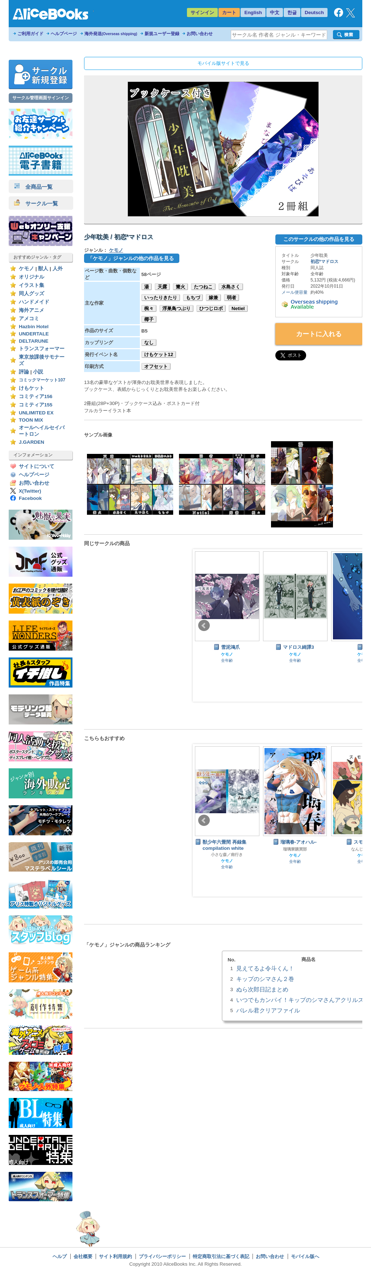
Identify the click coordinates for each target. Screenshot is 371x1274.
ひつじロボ (211, 308)
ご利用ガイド (30, 33)
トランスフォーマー (41, 348)
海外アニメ (31, 310)
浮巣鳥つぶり (176, 308)
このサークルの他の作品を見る (318, 239)
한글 (292, 12)
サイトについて (36, 466)
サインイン (202, 12)
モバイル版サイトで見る (223, 63)
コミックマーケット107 (42, 380)
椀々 (149, 308)
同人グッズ (31, 293)
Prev (204, 625)
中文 (274, 12)
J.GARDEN (31, 442)
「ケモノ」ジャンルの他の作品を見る (131, 258)
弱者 (231, 297)
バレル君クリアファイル (268, 1010)
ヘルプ (60, 1256)
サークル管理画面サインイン (40, 97)
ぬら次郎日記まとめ (262, 989)
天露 (162, 286)
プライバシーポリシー (162, 1256)
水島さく (230, 286)
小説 (38, 372)
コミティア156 (36, 396)
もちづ (193, 297)
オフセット (156, 366)
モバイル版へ (305, 1256)
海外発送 (110, 33)
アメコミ (29, 318)
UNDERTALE (34, 334)
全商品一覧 (33, 187)
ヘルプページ (64, 33)
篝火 (180, 286)
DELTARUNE (34, 341)
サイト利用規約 (115, 1256)
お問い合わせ (200, 33)
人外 (58, 268)
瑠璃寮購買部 (295, 849)
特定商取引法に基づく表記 (221, 1256)
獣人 (43, 268)
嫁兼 (213, 297)
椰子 (149, 319)
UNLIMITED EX (36, 412)
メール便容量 (295, 292)
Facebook (30, 498)
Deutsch (314, 12)
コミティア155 (36, 405)
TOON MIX (31, 420)
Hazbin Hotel (34, 326)
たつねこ (203, 286)
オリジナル (31, 277)
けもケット (31, 388)
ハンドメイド (34, 302)
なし (149, 342)
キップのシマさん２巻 (265, 979)
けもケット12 (158, 354)
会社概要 (83, 1256)
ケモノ (26, 268)
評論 (24, 372)
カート (229, 12)
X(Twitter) (30, 491)
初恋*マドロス (324, 261)
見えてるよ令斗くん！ (265, 968)
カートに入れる (319, 334)
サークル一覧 (36, 203)
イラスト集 (31, 285)
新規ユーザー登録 (162, 33)
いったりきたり (160, 297)
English (253, 12)
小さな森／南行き (227, 854)
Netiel (238, 308)
